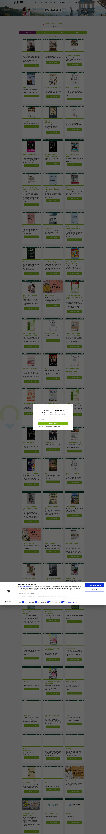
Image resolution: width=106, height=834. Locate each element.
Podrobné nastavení (72, 831)
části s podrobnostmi (63, 827)
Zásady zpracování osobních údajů (53, 426)
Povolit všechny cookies (95, 814)
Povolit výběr (95, 818)
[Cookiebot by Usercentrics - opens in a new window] (9, 831)
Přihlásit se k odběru (53, 423)
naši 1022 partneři (25, 815)
